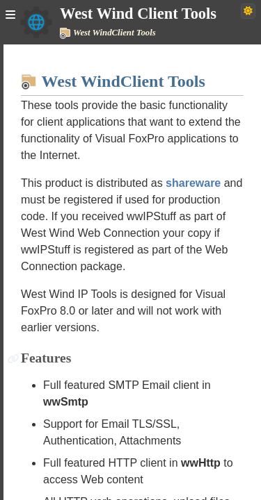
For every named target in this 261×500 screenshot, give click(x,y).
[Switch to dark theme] (248, 11)
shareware (193, 183)
